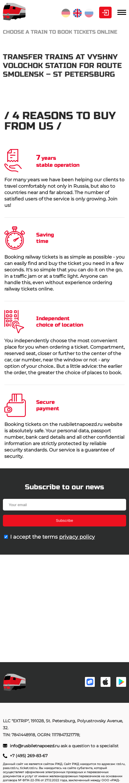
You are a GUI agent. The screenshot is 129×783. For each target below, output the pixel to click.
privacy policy (77, 537)
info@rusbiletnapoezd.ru (35, 745)
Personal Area (105, 12)
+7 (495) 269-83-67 (29, 755)
